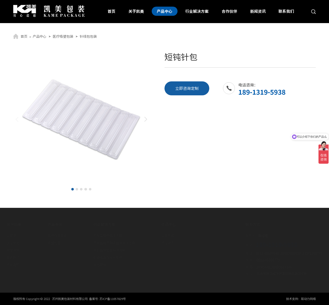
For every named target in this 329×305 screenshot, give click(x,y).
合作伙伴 (229, 11)
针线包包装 (88, 36)
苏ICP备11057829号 (112, 299)
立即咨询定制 (187, 88)
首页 (111, 11)
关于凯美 (136, 11)
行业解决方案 (197, 11)
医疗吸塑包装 (63, 36)
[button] (72, 189)
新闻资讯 (258, 11)
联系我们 (286, 11)
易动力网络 (308, 299)
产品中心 (164, 11)
